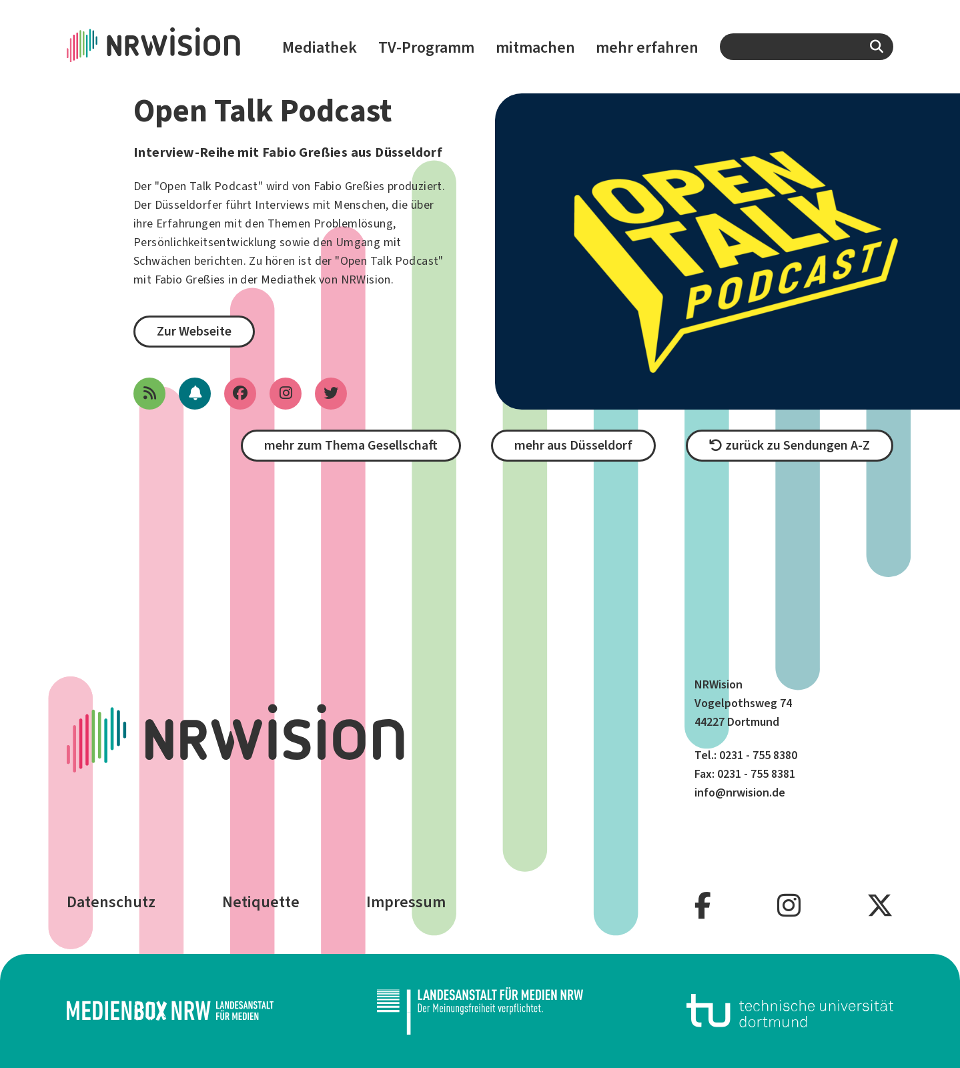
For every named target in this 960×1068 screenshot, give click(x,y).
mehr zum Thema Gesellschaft (351, 445)
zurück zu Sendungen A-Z (789, 445)
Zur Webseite (194, 331)
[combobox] (806, 46)
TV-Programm (426, 47)
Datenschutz (111, 902)
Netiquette (261, 902)
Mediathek (319, 47)
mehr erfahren (647, 47)
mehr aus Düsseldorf (573, 445)
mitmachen (535, 47)
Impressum (406, 902)
